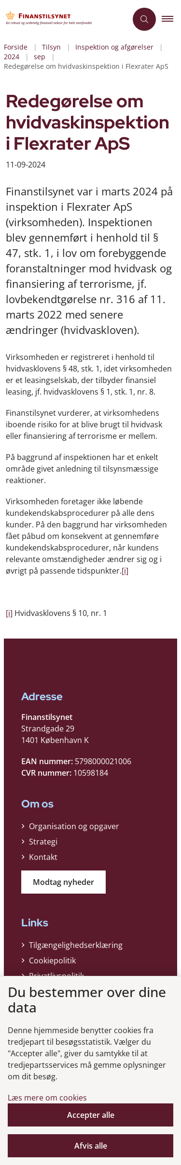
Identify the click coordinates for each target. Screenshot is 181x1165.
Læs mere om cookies (47, 1097)
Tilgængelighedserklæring (76, 945)
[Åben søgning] (144, 19)
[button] (171, 19)
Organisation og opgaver (74, 826)
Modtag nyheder (63, 882)
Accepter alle (90, 1115)
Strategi (43, 841)
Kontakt (43, 857)
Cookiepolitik (52, 960)
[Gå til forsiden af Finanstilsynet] (63, 19)
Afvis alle (90, 1145)
